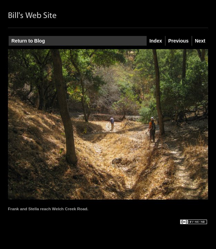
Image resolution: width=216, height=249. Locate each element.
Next (200, 41)
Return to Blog (28, 41)
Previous (178, 41)
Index (155, 41)
